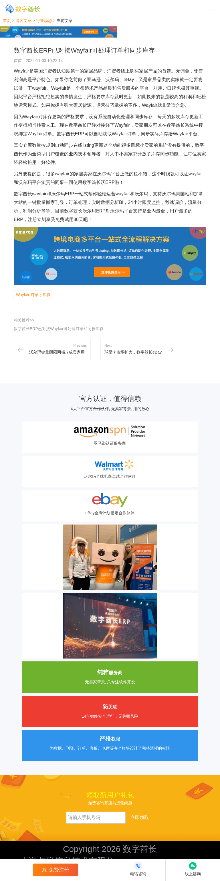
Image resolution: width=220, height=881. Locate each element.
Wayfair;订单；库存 (33, 294)
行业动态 (44, 20)
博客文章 (23, 20)
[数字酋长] (22, 9)
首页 (7, 20)
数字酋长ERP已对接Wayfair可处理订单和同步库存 (59, 328)
